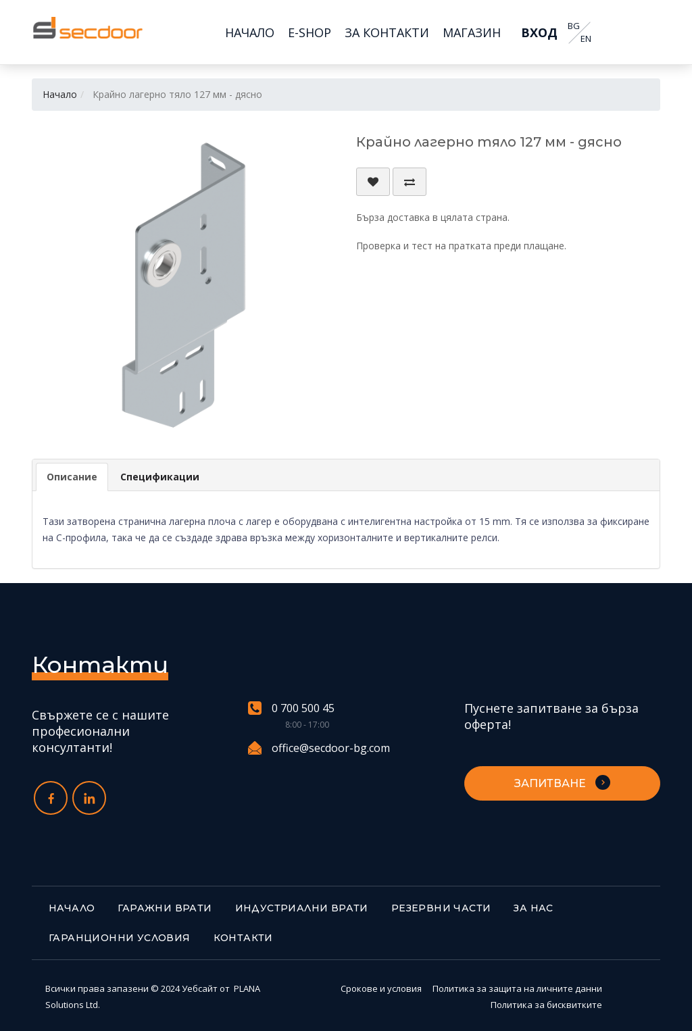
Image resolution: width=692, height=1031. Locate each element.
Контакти (243, 938)
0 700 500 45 (291, 708)
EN (585, 38)
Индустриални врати (301, 908)
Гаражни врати (165, 908)
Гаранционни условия (120, 938)
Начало (60, 94)
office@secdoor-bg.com (319, 747)
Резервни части (441, 908)
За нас (533, 908)
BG (573, 26)
